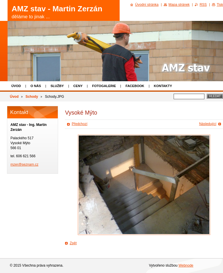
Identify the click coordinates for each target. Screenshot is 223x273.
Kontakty (163, 86)
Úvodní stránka (147, 5)
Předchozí (79, 124)
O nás (35, 86)
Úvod (16, 86)
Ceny (78, 86)
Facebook (134, 86)
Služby (57, 86)
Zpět (73, 243)
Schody (32, 97)
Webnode (186, 265)
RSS (203, 5)
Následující (207, 124)
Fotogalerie (104, 86)
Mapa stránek (179, 5)
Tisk (220, 5)
